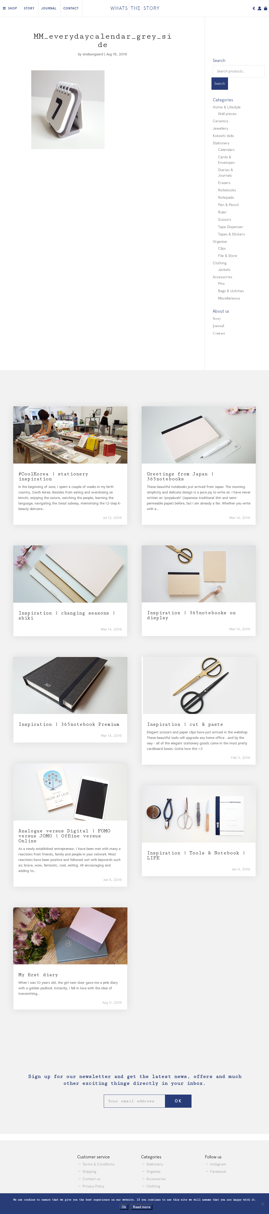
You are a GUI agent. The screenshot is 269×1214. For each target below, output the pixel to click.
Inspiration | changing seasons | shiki (66, 615)
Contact (71, 8)
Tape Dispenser (230, 227)
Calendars (226, 150)
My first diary (38, 974)
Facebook (218, 1171)
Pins (221, 283)
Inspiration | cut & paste (185, 724)
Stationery (221, 143)
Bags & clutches (231, 291)
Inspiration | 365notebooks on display (191, 615)
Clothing (219, 263)
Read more (141, 1207)
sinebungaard (92, 54)
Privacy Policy (93, 1186)
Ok (124, 1207)
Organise (220, 241)
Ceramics (220, 121)
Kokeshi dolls (223, 136)
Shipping (89, 1171)
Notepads (226, 197)
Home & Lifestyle (227, 107)
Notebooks (227, 190)
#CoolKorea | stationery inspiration (53, 476)
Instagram (218, 1164)
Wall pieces (227, 114)
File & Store (227, 256)
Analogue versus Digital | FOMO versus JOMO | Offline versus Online (64, 836)
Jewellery (220, 128)
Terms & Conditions (98, 1164)
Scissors (224, 219)
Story (29, 8)
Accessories (222, 277)
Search (219, 84)
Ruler (222, 212)
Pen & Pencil (228, 205)
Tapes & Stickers (231, 234)
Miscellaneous (229, 298)
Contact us (91, 1179)
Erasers (224, 183)
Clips (222, 248)
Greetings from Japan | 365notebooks (180, 476)
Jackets (224, 269)
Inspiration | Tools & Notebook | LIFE (196, 855)
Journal (48, 8)
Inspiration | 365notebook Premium (68, 724)
